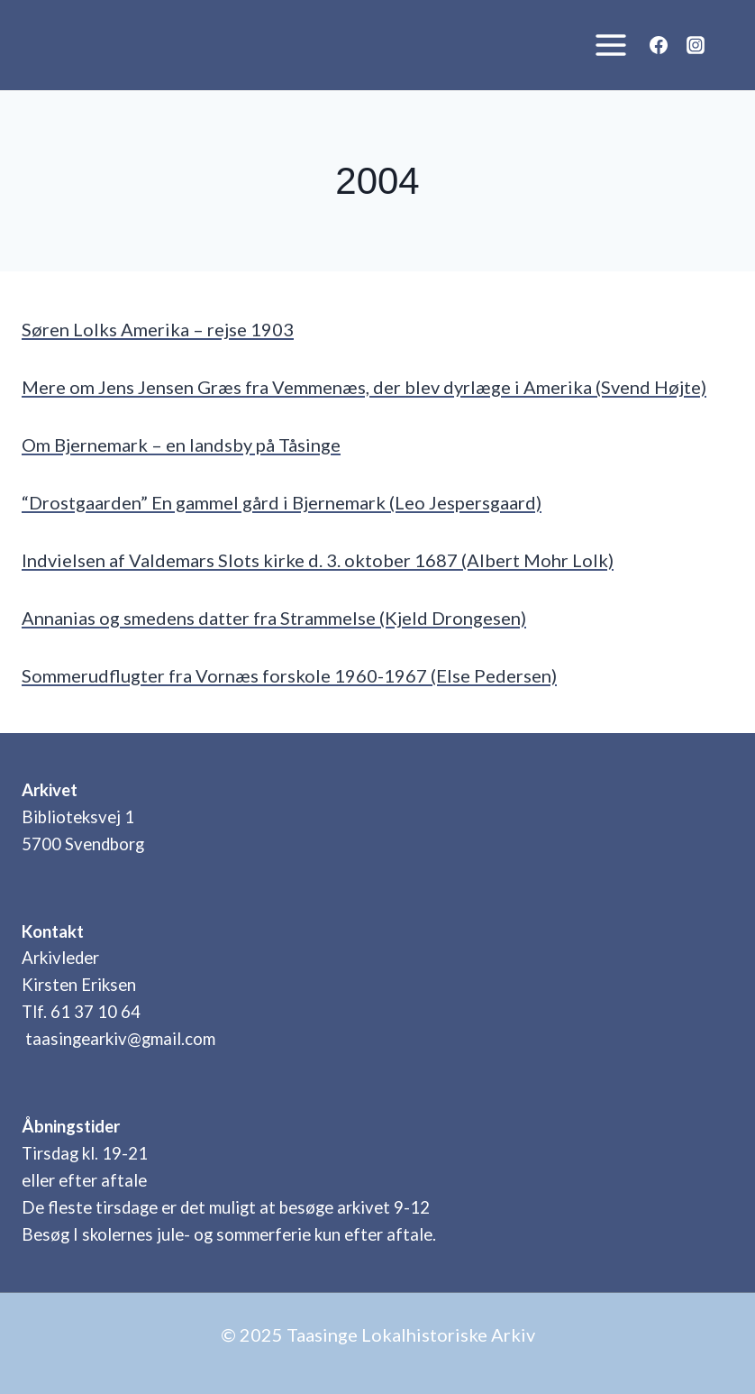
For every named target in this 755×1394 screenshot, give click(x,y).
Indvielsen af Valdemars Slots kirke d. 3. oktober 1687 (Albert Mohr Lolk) (318, 560)
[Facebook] (659, 45)
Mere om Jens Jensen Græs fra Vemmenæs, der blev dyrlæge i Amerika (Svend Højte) (364, 387)
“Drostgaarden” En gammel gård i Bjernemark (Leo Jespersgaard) (281, 502)
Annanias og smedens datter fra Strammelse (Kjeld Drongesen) (274, 617)
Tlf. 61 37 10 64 (81, 1012)
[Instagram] (696, 45)
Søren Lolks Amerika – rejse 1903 (158, 329)
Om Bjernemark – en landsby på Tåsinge (181, 444)
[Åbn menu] (606, 45)
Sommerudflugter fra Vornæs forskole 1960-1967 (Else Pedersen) (289, 675)
